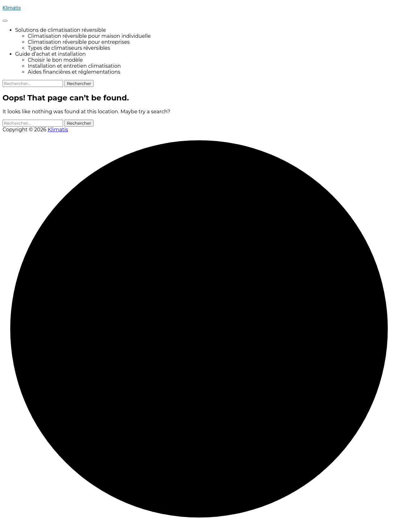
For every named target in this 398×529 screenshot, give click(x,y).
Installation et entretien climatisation (74, 66)
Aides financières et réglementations (74, 72)
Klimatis (12, 8)
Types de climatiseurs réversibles (69, 48)
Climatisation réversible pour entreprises (79, 42)
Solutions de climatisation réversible (60, 30)
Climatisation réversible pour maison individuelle (89, 36)
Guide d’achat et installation (50, 54)
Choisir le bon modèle (55, 60)
